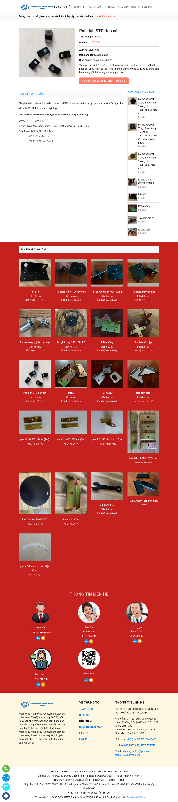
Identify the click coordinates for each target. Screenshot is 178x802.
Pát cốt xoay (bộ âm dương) (35, 342)
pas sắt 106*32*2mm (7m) (34, 439)
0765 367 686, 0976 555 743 (139, 745)
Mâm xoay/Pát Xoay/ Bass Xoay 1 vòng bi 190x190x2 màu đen (147, 161)
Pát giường (144, 206)
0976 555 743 (89, 636)
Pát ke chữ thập (143, 342)
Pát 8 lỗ (142, 194)
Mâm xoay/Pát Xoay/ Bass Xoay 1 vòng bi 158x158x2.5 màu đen (148, 106)
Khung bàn (144, 229)
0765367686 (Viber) (103, 80)
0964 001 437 (137, 636)
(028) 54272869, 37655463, (142, 739)
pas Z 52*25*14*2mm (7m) (107, 439)
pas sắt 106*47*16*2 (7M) (143, 458)
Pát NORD (107, 392)
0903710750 (41, 679)
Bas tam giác (143, 392)
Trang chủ (24, 16)
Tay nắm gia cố (146, 218)
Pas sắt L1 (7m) (70, 519)
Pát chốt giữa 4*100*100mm (107, 291)
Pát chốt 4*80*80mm (143, 291)
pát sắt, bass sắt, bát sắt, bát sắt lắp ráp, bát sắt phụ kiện (62, 16)
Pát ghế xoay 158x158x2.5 (71, 342)
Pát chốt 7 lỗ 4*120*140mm (71, 291)
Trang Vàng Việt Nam (136, 797)
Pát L (71, 392)
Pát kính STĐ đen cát (34, 392)
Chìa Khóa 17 (107, 504)
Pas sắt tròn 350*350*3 (34, 519)
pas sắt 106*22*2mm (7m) (71, 439)
